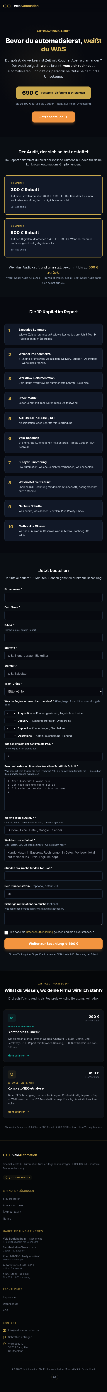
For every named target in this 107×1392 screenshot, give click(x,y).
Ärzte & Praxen (12, 1212)
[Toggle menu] (100, 6)
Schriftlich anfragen (20, 1337)
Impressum (9, 1297)
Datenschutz (10, 1303)
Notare (7, 1218)
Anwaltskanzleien (13, 1205)
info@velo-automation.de (23, 1330)
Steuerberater (11, 1198)
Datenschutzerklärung (39, 931)
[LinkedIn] (54, 1377)
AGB (5, 1310)
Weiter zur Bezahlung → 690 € (53, 944)
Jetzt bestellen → (53, 117)
